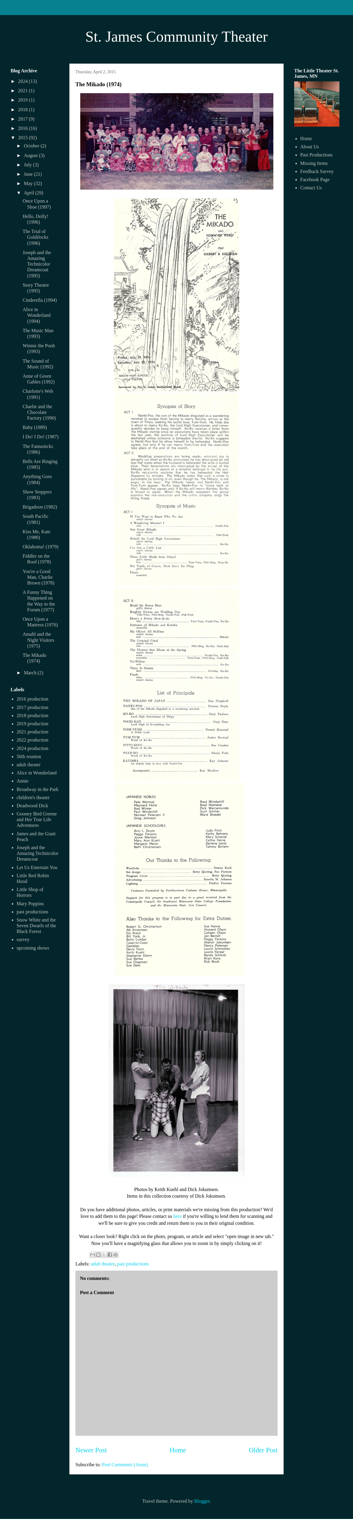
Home (178, 1450)
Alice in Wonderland (37, 772)
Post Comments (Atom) (125, 1464)
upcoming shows (33, 947)
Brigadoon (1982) (40, 506)
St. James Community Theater (176, 36)
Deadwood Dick (32, 805)
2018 (23, 109)
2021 (23, 90)
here (177, 1216)
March (31, 672)
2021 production (32, 731)
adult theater (103, 1263)
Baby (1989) (35, 427)
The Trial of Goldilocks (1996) (35, 237)
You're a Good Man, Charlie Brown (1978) (38, 577)
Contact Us (311, 187)
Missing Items (314, 163)
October (32, 145)
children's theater (33, 797)
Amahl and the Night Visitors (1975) (38, 640)
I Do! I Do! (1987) (41, 436)
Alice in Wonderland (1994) (37, 315)
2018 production (32, 715)
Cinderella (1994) (40, 300)
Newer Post (91, 1450)
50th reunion (29, 756)
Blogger (202, 1501)
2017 (23, 118)
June (29, 174)
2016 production (32, 698)
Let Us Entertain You (37, 867)
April (29, 192)
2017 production (32, 707)
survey (23, 939)
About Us (309, 146)
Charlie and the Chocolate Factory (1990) (39, 412)
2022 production (32, 739)
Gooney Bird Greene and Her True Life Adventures (37, 819)
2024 (23, 81)
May (29, 183)
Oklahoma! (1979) (41, 546)
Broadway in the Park (38, 789)
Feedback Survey (317, 171)
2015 (23, 137)
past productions (133, 1263)
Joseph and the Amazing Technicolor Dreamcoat (38, 853)
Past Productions (316, 154)
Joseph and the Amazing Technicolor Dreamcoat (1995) (37, 264)
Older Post (263, 1450)
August (31, 155)
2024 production (32, 748)
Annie (22, 780)
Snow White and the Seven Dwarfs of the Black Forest (36, 925)
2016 (23, 128)
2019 (23, 99)
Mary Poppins (30, 903)
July (28, 164)
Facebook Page (314, 179)
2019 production (32, 723)
